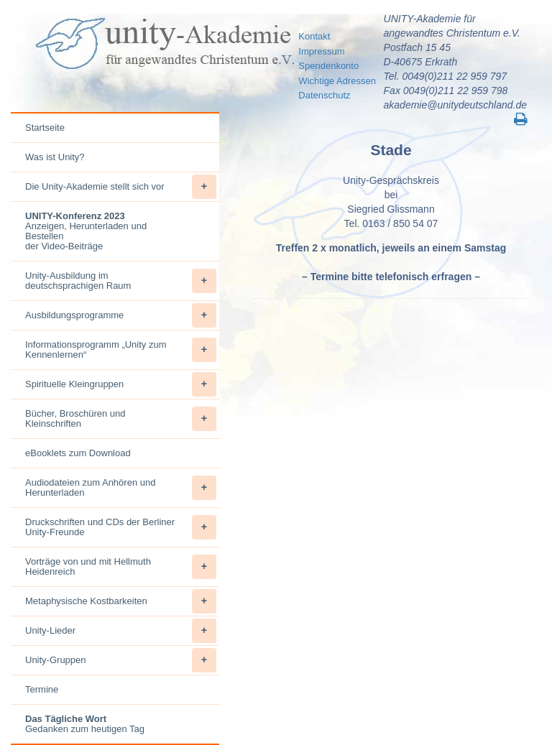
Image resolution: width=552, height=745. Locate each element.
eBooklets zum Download (78, 453)
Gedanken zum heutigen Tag (84, 723)
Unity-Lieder (120, 631)
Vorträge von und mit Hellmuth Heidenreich (120, 567)
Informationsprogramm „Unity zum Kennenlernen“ (120, 350)
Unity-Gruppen (120, 660)
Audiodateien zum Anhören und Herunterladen (120, 488)
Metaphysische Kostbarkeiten (120, 601)
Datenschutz (324, 95)
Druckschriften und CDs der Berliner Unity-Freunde (120, 527)
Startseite (45, 127)
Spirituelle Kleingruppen (120, 384)
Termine (41, 689)
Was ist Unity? (55, 157)
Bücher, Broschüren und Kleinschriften (120, 419)
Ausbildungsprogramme (120, 315)
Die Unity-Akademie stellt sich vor (120, 187)
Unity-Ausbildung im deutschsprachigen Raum (120, 281)
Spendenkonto (328, 65)
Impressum (321, 51)
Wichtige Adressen (337, 80)
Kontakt (314, 36)
